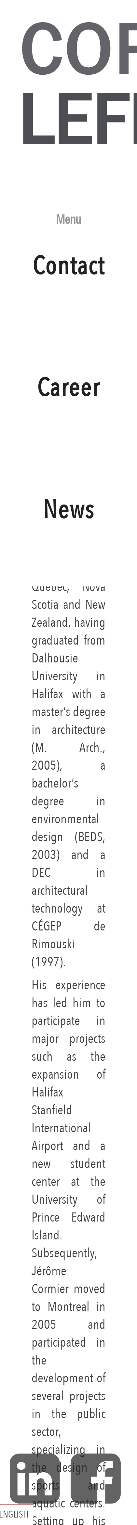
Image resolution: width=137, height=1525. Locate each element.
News (68, 547)
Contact (68, 303)
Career (69, 426)
